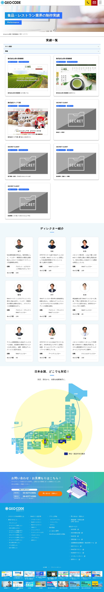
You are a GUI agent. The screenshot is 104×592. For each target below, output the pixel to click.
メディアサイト (35, 537)
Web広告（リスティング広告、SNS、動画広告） (29, 574)
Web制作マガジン (76, 552)
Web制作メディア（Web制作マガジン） (86, 574)
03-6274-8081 (29, 493)
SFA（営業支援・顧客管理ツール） (41, 574)
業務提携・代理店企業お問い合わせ (77, 520)
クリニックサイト (35, 529)
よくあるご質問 (54, 530)
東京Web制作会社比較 (97, 583)
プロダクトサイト (35, 534)
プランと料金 (53, 516)
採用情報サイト (7, 583)
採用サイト (34, 540)
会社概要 (45, 566)
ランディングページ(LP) (37, 532)
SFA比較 (29, 583)
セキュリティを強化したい (15, 534)
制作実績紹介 (15, 34)
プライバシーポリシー (56, 566)
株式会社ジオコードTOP (97, 574)
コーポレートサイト (36, 519)
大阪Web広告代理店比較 (86, 583)
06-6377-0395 (29, 496)
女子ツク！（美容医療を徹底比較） (18, 584)
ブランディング (13, 522)
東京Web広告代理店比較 (74, 583)
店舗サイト (34, 527)
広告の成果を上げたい (14, 527)
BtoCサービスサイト (36, 524)
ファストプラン (54, 522)
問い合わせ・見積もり (50, 493)
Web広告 (73, 535)
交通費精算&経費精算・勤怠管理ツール (82, 542)
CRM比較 (41, 583)
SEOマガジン (75, 545)
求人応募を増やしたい (14, 542)
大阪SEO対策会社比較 (63, 583)
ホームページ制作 (7, 34)
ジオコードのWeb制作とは (16, 516)
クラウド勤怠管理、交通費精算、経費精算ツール (52, 574)
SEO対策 (73, 529)
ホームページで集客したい (15, 525)
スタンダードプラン (55, 519)
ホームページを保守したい (15, 539)
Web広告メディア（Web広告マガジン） (74, 574)
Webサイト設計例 (35, 516)
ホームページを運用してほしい (17, 537)
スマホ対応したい (13, 544)
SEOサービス (7, 574)
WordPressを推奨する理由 (57, 534)
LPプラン (52, 524)
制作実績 (52, 527)
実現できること (12, 519)
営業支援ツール (75, 539)
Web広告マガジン (76, 549)
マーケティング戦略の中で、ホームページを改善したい (16, 531)
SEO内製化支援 (75, 532)
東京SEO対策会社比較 (52, 583)
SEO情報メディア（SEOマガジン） (63, 574)
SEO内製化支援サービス (18, 574)
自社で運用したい (13, 547)
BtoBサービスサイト (36, 522)
